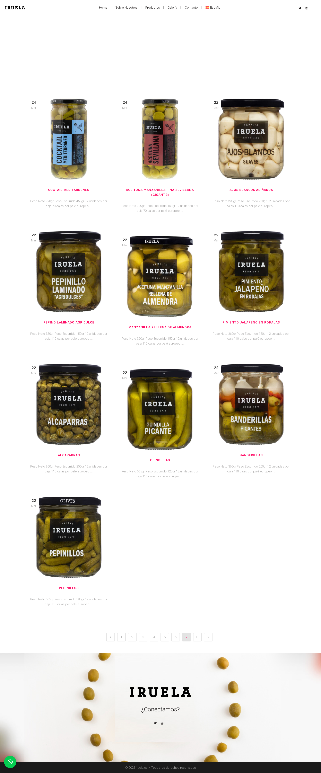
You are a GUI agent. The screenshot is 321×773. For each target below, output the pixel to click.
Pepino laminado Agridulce (68, 322)
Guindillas (160, 460)
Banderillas (251, 455)
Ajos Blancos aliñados (251, 190)
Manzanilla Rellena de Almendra (160, 327)
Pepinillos (69, 588)
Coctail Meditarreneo (68, 190)
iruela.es (142, 768)
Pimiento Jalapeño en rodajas (251, 322)
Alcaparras (69, 455)
